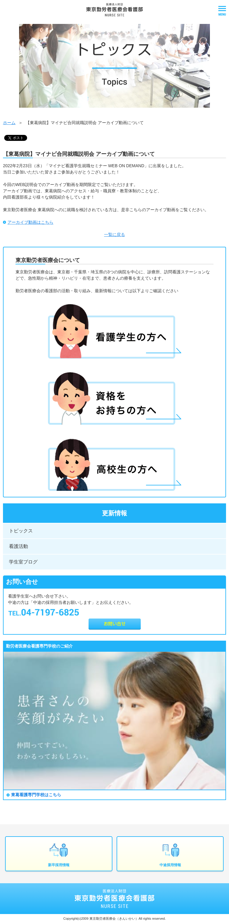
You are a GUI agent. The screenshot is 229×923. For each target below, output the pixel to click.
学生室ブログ (23, 561)
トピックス (21, 530)
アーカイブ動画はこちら (30, 222)
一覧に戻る (114, 234)
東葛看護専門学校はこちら (36, 794)
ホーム (9, 122)
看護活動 (18, 546)
